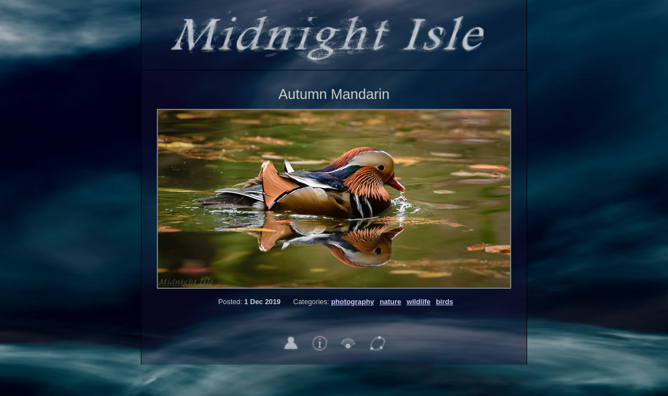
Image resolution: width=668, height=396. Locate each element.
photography (352, 302)
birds (444, 302)
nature (390, 302)
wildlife (418, 302)
